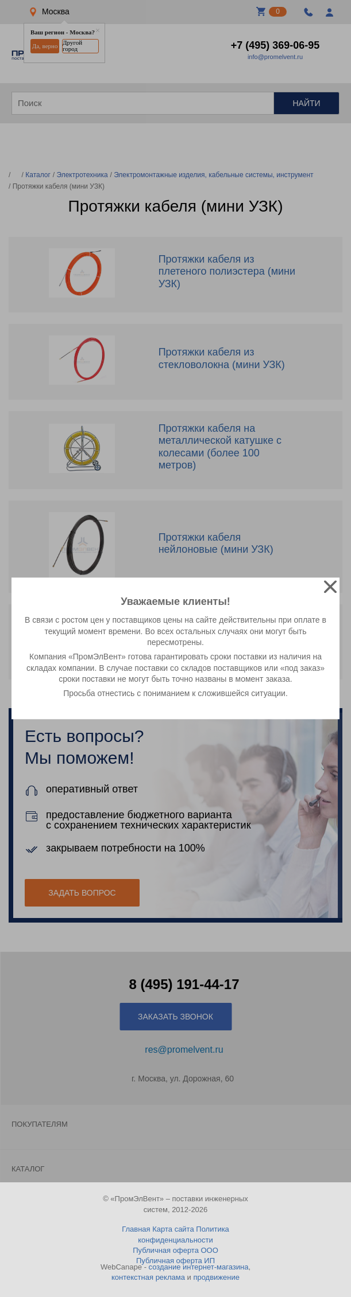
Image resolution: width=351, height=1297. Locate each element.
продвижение (216, 1277)
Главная (136, 1229)
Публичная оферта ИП (175, 1260)
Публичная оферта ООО (175, 1250)
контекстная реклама (148, 1277)
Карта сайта (173, 1229)
